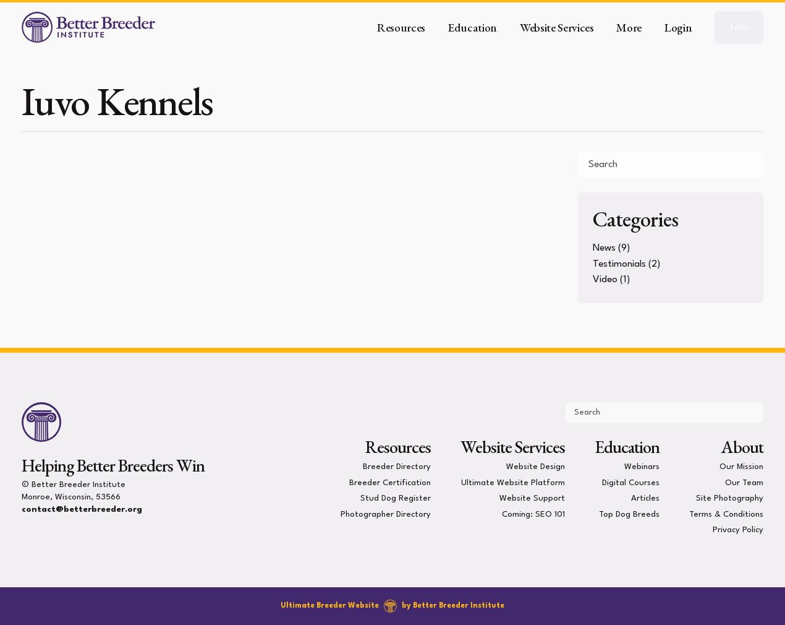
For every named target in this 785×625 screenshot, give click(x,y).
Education (627, 447)
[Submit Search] (749, 164)
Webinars (642, 467)
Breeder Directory (397, 467)
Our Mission (741, 467)
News (604, 248)
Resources (398, 447)
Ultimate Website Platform (513, 482)
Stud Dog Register (395, 498)
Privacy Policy (738, 530)
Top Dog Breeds (629, 514)
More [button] (629, 27)
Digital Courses (631, 482)
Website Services (512, 447)
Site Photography (729, 498)
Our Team (744, 482)
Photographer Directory (386, 514)
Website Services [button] (557, 27)
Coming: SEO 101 (533, 514)
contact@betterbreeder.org (82, 510)
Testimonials (619, 264)
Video (605, 280)
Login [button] (678, 27)
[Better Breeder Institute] (88, 27)
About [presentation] (742, 447)
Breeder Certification (390, 482)
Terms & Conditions (726, 514)
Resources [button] (401, 27)
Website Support (532, 498)
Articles (645, 498)
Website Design (535, 467)
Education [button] (472, 27)
